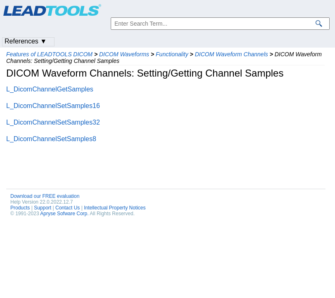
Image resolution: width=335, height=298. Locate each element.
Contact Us (67, 208)
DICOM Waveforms (124, 54)
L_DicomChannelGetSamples (49, 89)
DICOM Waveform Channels (231, 54)
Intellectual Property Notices (114, 208)
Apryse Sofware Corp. (64, 213)
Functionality (172, 54)
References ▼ (26, 41)
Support (42, 208)
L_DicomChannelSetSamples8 (51, 138)
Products (20, 208)
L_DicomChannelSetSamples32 (53, 122)
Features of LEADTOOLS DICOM (49, 54)
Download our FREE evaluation (44, 196)
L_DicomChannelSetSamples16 (53, 105)
